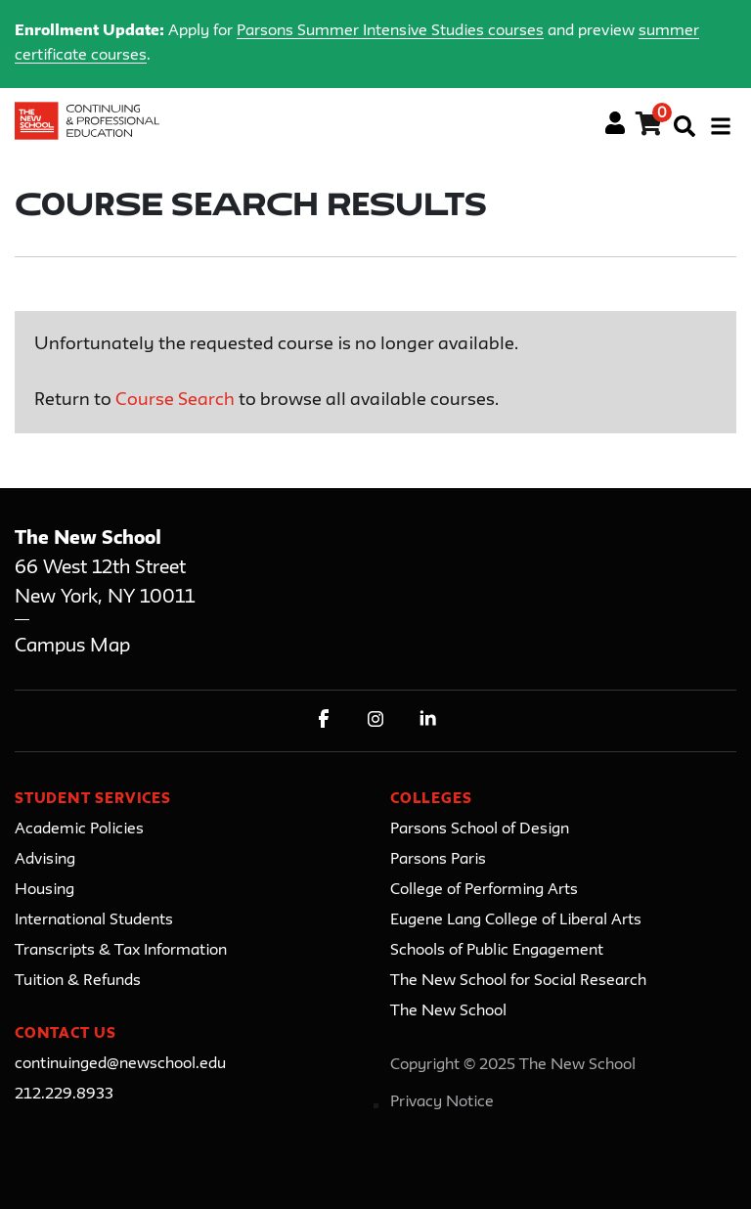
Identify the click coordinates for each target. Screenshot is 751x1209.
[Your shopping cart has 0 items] (650, 127)
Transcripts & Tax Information (121, 951)
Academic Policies (79, 829)
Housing (44, 890)
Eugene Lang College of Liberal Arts (515, 920)
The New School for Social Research (518, 981)
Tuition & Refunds (78, 981)
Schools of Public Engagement (496, 951)
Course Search (175, 400)
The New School (448, 1011)
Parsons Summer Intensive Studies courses (390, 31)
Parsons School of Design (479, 829)
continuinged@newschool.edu (120, 1064)
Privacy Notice (442, 1102)
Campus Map (72, 646)
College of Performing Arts (484, 890)
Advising (45, 860)
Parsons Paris (438, 860)
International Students (94, 920)
